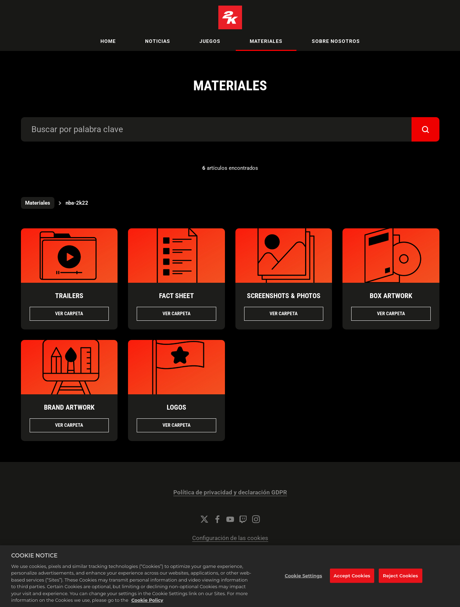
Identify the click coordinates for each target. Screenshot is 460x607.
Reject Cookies (400, 583)
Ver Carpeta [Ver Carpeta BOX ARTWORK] (391, 313)
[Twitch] (243, 519)
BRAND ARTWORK (69, 407)
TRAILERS (69, 295)
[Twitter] (204, 519)
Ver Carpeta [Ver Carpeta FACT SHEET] (176, 313)
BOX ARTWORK (391, 295)
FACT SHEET (176, 295)
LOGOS (176, 407)
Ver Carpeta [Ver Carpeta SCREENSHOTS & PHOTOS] (283, 313)
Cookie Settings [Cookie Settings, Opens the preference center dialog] (303, 583)
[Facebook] (217, 519)
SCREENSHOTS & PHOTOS (284, 295)
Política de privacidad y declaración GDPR (230, 492)
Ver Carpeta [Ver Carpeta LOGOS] (176, 425)
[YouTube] (230, 519)
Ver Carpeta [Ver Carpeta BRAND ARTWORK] (69, 425)
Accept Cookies (352, 583)
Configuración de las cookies (230, 538)
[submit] (425, 129)
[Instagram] (256, 519)
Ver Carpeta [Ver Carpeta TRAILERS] (69, 313)
